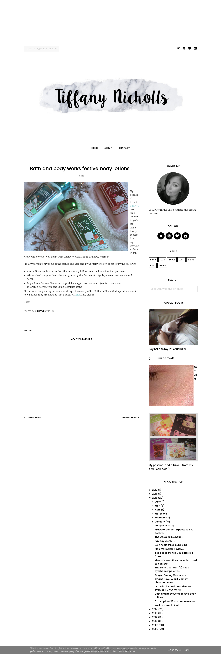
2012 (154, 617)
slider (162, 265)
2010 (154, 621)
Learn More (174, 650)
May (157, 505)
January (160, 521)
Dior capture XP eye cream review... (175, 601)
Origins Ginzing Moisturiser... (171, 575)
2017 (154, 489)
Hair (162, 259)
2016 (154, 493)
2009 (155, 625)
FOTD (153, 259)
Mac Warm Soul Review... (169, 549)
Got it (188, 650)
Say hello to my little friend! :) (167, 349)
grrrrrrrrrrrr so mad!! (161, 358)
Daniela (134, 205)
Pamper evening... (165, 525)
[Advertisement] (111, 23)
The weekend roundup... (169, 537)
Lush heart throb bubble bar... (172, 545)
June (158, 501)
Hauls (171, 259)
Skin (152, 265)
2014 (155, 609)
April (157, 509)
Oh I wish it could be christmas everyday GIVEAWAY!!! (173, 588)
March (158, 513)
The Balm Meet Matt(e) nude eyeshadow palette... (172, 569)
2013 (154, 613)
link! (77, 294)
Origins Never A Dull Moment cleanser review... (171, 580)
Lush (181, 259)
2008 (155, 629)
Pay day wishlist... (165, 541)
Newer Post (33, 417)
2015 (154, 497)
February (160, 517)
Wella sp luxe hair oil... (168, 605)
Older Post (129, 417)
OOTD (191, 259)
